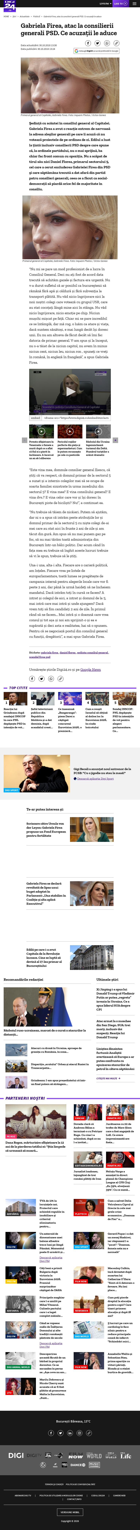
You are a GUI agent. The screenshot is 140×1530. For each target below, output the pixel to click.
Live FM (104, 3)
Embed (35, 418)
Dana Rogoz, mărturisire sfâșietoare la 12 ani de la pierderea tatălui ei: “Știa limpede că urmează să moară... (35, 1146)
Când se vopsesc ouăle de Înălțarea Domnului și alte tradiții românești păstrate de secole (51, 1330)
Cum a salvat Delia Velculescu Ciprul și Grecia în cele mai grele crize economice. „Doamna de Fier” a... (121, 1210)
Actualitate (25, 16)
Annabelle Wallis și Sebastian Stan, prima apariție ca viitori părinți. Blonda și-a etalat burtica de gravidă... (120, 1363)
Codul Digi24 (98, 1495)
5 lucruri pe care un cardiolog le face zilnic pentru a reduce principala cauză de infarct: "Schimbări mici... (120, 1332)
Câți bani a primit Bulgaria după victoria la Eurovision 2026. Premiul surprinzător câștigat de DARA (51, 1279)
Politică (36, 16)
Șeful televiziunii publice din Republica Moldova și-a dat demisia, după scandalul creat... (42, 718)
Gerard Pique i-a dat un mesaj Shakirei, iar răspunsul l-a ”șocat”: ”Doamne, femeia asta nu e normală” (120, 1243)
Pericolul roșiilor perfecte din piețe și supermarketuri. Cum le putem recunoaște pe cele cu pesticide (70, 448)
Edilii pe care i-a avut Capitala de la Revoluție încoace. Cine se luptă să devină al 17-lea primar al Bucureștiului (44, 958)
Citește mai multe (107, 1078)
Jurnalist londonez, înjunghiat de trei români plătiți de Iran (87, 1175)
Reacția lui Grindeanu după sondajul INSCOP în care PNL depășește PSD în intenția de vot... (15, 718)
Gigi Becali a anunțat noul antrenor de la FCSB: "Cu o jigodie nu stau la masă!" (102, 771)
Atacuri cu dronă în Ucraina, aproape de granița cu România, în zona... (56, 1049)
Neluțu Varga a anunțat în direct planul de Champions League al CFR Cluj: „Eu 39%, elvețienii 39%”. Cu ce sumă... (119, 1180)
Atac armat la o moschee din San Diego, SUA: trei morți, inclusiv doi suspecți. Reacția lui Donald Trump (113, 1029)
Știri (15, 16)
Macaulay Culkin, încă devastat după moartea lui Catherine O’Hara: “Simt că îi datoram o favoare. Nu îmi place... (121, 1279)
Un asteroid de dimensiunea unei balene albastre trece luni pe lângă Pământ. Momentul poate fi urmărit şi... (52, 1243)
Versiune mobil (70, 1512)
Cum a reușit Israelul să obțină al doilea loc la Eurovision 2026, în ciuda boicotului (96, 718)
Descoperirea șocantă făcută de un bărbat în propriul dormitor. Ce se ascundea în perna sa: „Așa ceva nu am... (53, 1363)
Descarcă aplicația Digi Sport (95, 778)
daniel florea (68, 652)
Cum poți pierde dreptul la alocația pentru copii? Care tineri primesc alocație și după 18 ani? (119, 1306)
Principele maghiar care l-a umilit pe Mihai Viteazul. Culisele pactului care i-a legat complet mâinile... (52, 1306)
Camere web (119, 1495)
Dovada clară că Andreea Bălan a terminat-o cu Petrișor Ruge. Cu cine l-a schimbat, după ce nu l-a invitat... (88, 1133)
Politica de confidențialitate (80, 1484)
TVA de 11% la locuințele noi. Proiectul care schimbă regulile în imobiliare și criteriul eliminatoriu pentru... (52, 1213)
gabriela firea (50, 652)
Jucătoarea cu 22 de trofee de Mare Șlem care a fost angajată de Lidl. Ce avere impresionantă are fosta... (120, 1133)
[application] (70, 392)
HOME (6, 16)
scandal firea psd (39, 657)
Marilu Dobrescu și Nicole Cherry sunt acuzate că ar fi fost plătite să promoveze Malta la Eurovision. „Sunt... (53, 1389)
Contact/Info (74, 1499)
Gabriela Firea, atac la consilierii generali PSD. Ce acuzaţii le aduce (73, 16)
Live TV (118, 3)
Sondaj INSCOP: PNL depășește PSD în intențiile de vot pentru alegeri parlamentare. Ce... (123, 720)
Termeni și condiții (54, 1484)
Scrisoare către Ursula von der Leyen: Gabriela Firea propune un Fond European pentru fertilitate (46, 830)
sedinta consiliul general (92, 652)
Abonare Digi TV (23, 1495)
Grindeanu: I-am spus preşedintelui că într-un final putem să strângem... (58, 1082)
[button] (70, 392)
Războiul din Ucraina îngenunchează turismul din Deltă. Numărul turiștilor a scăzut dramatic (98, 448)
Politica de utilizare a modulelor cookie (61, 1495)
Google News (90, 669)
